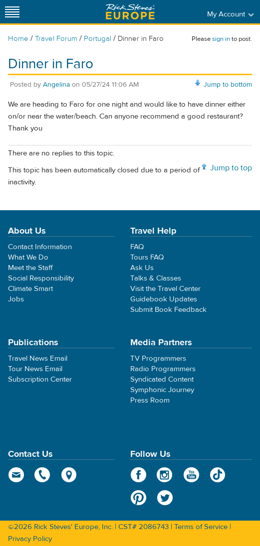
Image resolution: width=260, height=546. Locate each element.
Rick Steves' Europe (130, 11)
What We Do (28, 257)
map (69, 475)
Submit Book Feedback (168, 309)
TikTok (218, 475)
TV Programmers (158, 358)
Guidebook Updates (163, 299)
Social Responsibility (41, 278)
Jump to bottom (228, 84)
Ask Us (142, 268)
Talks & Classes (155, 278)
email (16, 475)
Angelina (56, 84)
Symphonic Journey (162, 390)
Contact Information (40, 247)
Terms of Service (201, 527)
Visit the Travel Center (165, 288)
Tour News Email (35, 369)
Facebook (138, 475)
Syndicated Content (162, 379)
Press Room (150, 400)
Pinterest (138, 498)
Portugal (97, 38)
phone (42, 475)
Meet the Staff (30, 268)
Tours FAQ (147, 257)
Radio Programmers (163, 369)
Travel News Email (37, 358)
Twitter (165, 498)
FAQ (137, 247)
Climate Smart (30, 288)
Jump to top (231, 168)
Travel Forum (56, 38)
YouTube (191, 475)
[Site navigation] (12, 11)
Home (18, 38)
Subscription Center (40, 379)
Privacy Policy (30, 539)
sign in (221, 39)
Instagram (165, 475)
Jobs (16, 299)
